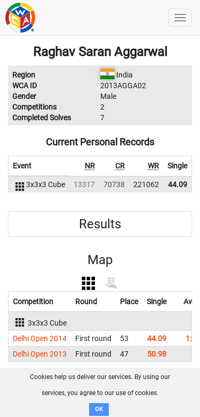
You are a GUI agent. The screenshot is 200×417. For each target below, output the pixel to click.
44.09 (177, 184)
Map (100, 259)
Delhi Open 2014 (40, 338)
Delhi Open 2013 (40, 354)
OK (99, 409)
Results (100, 224)
